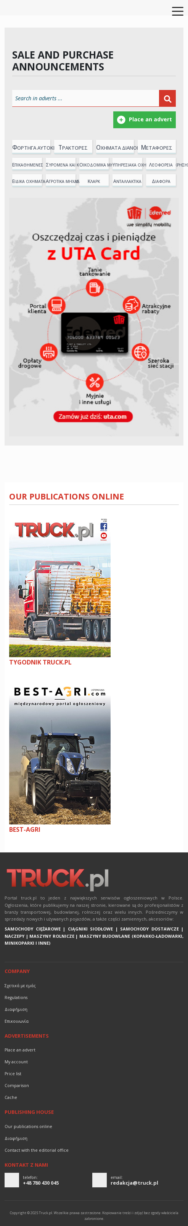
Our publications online (66, 496)
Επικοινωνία (17, 1021)
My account (16, 1061)
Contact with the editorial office (37, 1150)
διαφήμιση (16, 1009)
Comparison (17, 1085)
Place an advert (20, 1050)
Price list (13, 1073)
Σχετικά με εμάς (20, 985)
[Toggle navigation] (173, 10)
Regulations (16, 997)
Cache (11, 1097)
